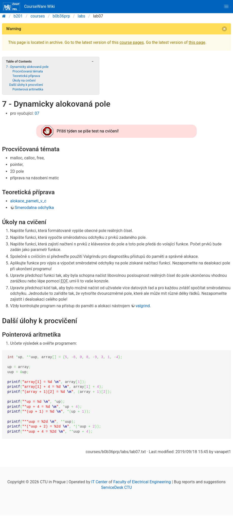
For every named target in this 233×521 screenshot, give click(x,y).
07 (37, 113)
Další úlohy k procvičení (26, 85)
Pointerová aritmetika (27, 89)
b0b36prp (61, 16)
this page (197, 42)
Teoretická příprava (26, 76)
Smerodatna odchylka (34, 207)
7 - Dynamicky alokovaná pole (27, 67)
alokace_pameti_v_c (28, 201)
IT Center (99, 481)
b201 (18, 16)
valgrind (142, 305)
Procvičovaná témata (27, 71)
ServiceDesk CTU (116, 487)
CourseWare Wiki (29, 7)
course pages (131, 42)
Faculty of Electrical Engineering (142, 481)
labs (81, 16)
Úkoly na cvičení (23, 80)
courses (37, 16)
